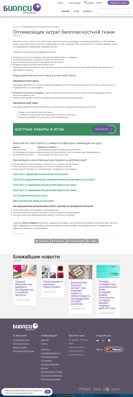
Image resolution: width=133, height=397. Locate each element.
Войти (60, 2)
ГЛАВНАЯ (65, 11)
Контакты (115, 11)
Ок (48, 391)
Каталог (87, 11)
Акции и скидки (19, 347)
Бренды (102, 11)
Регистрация (75, 2)
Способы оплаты (20, 343)
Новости (45, 339)
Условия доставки (21, 339)
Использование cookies (51, 371)
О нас (76, 11)
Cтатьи (44, 343)
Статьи (16, 26)
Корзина (90, 2)
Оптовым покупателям (23, 351)
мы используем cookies (23, 393)
